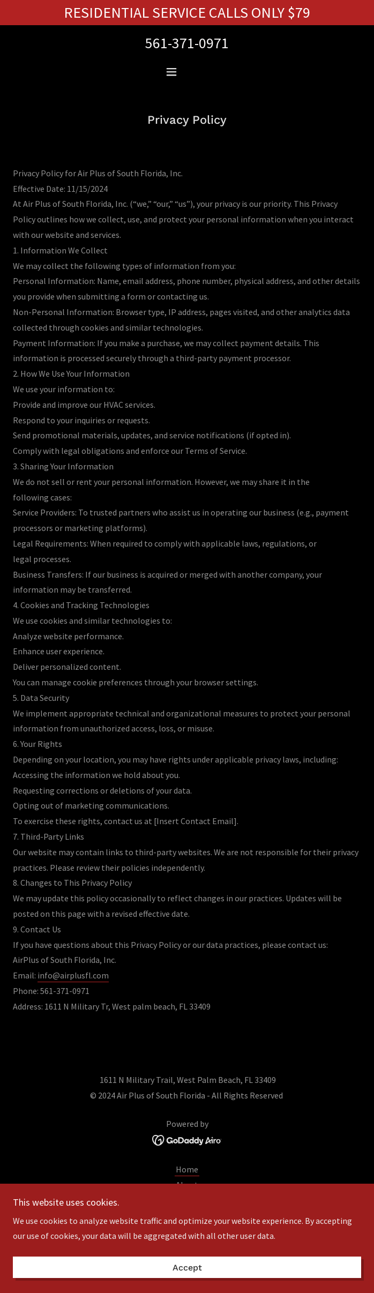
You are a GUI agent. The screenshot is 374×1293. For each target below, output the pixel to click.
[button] (187, 72)
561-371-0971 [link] (187, 43)
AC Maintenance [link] (187, 1215)
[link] (187, 1139)
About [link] (187, 1184)
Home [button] (187, 1169)
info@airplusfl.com (73, 975)
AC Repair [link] (187, 1200)
